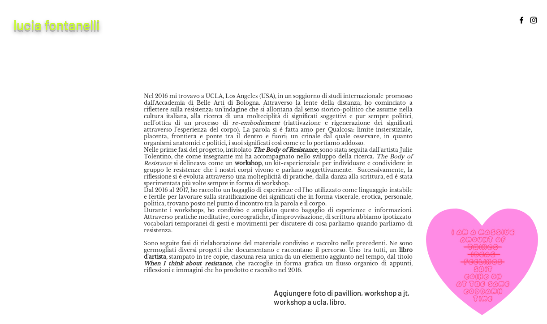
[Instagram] (533, 20)
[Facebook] (521, 20)
